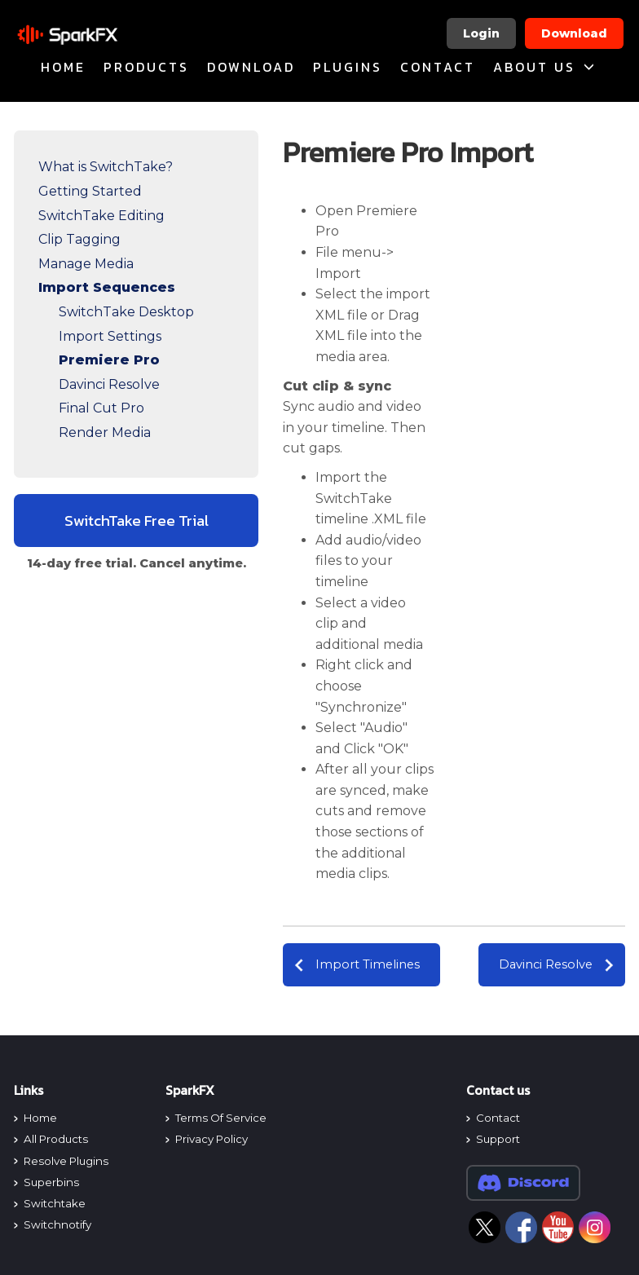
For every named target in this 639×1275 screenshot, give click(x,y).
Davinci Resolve (109, 384)
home (63, 67)
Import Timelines (367, 964)
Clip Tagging (79, 239)
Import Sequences (106, 287)
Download (574, 33)
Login (481, 33)
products (146, 67)
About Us (545, 67)
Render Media (105, 432)
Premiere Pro (109, 360)
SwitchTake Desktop (126, 312)
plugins (347, 67)
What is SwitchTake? (105, 166)
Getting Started (90, 191)
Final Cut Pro (101, 408)
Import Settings (110, 336)
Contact (437, 67)
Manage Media (86, 263)
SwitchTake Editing (101, 215)
